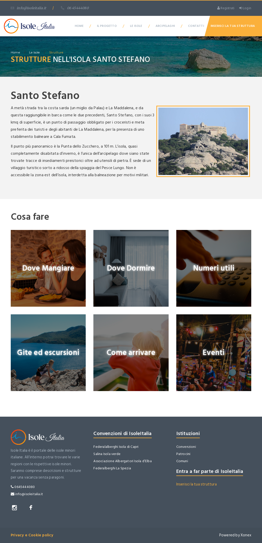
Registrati (225, 8)
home (15, 52)
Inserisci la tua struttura (196, 484)
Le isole (34, 52)
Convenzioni (186, 447)
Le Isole (136, 26)
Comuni (182, 461)
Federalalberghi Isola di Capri (115, 447)
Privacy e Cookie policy (32, 535)
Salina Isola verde (107, 454)
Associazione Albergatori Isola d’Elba (122, 461)
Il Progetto (107, 26)
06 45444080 (74, 8)
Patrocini (183, 454)
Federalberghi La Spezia (112, 468)
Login (245, 8)
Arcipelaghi (165, 26)
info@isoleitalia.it (28, 8)
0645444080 (23, 487)
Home (79, 26)
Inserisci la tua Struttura (233, 26)
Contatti (196, 26)
